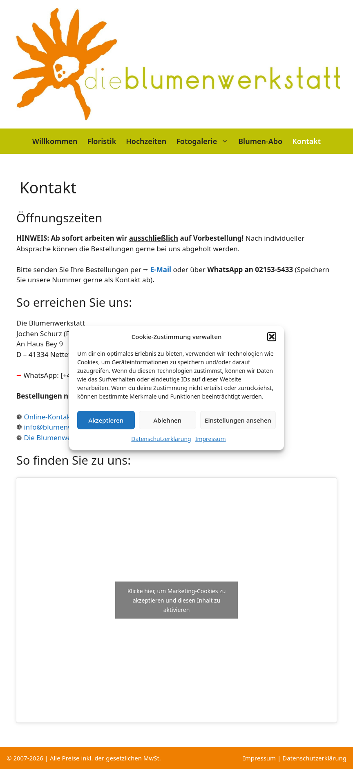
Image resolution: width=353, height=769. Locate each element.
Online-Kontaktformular (63, 416)
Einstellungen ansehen (238, 427)
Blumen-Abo (260, 141)
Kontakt (306, 141)
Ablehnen (168, 427)
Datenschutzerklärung (161, 446)
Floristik (101, 141)
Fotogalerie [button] (204, 141)
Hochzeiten (146, 141)
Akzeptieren (105, 427)
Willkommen (55, 141)
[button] (272, 344)
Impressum (210, 446)
